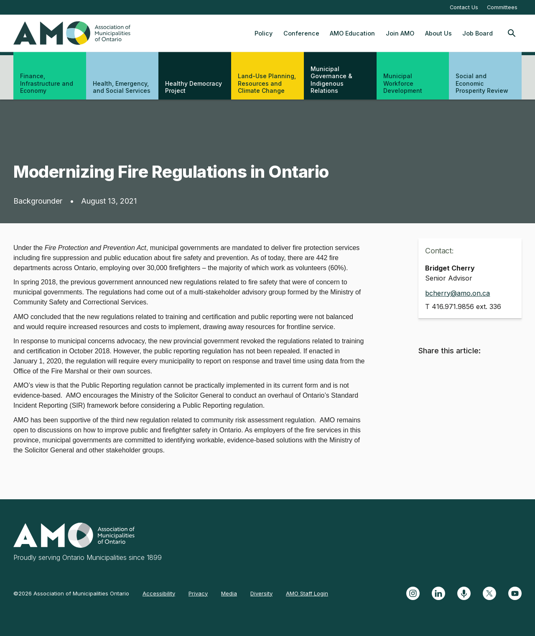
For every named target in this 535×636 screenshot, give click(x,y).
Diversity (261, 593)
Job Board (477, 33)
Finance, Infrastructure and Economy (46, 83)
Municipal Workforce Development (402, 83)
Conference (301, 33)
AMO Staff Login (307, 593)
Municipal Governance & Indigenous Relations (331, 80)
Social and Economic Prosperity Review (482, 83)
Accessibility (159, 593)
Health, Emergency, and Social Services (121, 87)
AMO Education (352, 33)
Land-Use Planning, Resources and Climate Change (267, 83)
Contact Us (464, 7)
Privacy (198, 593)
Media (229, 593)
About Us (438, 33)
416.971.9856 (453, 306)
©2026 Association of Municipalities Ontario (71, 593)
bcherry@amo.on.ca (457, 293)
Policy (264, 33)
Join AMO (400, 33)
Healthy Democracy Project (193, 87)
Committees (502, 7)
